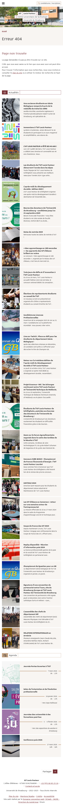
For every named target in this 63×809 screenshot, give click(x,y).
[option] (31, 110)
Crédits (39, 796)
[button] (55, 771)
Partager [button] (47, 771)
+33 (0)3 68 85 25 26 (49, 783)
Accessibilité (49, 796)
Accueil (4, 31)
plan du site (17, 73)
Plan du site (13, 796)
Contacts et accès (32, 786)
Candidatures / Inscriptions (49, 3)
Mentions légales (27, 796)
